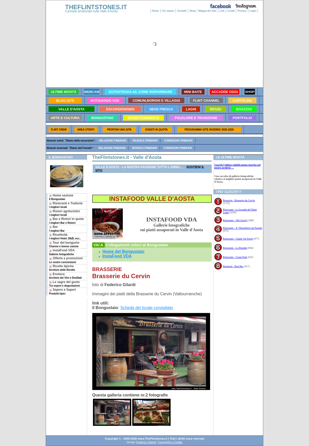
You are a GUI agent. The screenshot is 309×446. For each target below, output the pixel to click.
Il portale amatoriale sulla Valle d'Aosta (91, 11)
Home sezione (61, 197)
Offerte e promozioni (66, 259)
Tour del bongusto (64, 244)
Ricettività (65, 236)
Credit (231, 10)
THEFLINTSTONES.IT (96, 7)
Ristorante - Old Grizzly (235, 220)
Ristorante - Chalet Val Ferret (238, 238)
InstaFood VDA (62, 252)
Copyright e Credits (170, 442)
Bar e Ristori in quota (66, 220)
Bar (57, 228)
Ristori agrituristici (64, 212)
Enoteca (65, 275)
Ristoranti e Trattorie (66, 205)
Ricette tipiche (62, 267)
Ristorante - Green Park (235, 257)
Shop (192, 10)
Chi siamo (168, 10)
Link (222, 10)
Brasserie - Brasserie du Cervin (239, 200)
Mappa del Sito (207, 10)
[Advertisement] (64, 315)
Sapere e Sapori (62, 291)
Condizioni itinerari (178, 140)
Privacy (242, 10)
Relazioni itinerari (112, 140)
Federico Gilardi (146, 442)
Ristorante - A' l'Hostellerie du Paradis (242, 228)
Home (155, 10)
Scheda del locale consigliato (146, 308)
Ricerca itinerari (145, 140)
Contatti (181, 10)
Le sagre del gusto (64, 283)
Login (252, 10)
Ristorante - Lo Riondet (235, 248)
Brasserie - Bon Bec (233, 266)
